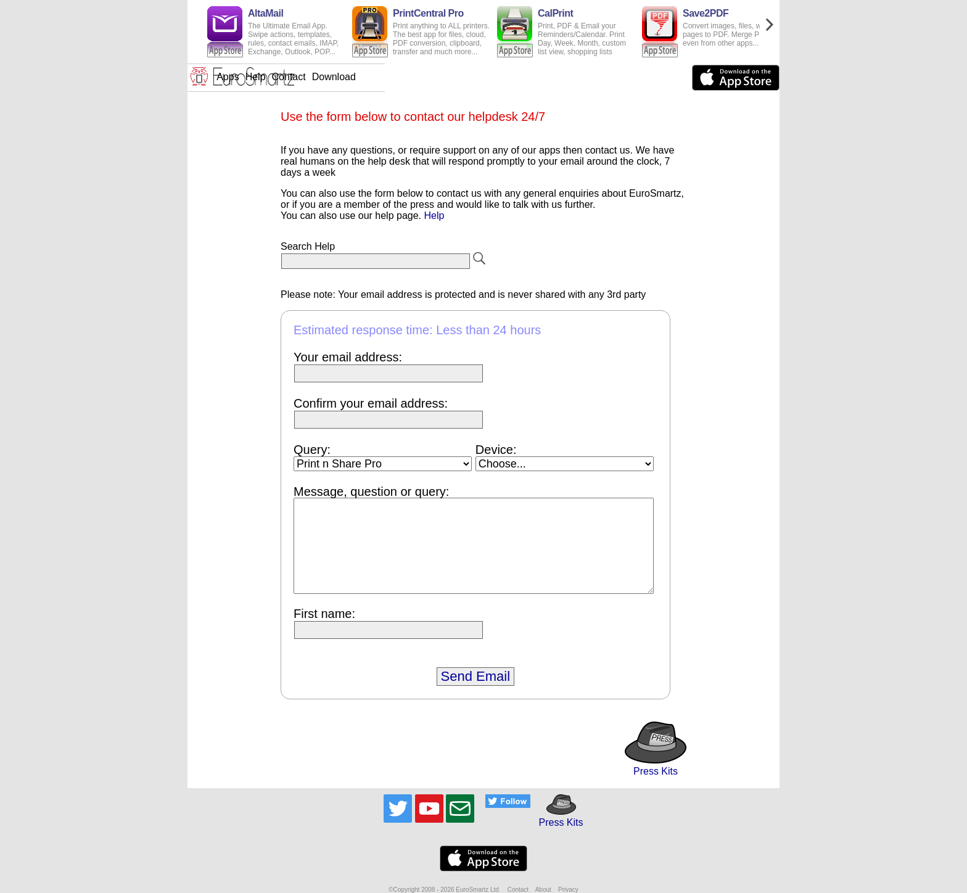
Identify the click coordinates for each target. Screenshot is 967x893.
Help (453, 77)
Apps (425, 77)
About (543, 889)
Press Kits (655, 765)
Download (531, 77)
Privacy (568, 889)
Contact (486, 77)
